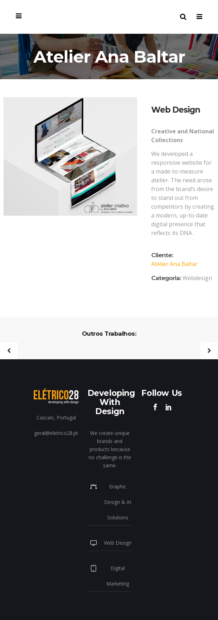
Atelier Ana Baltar (174, 264)
